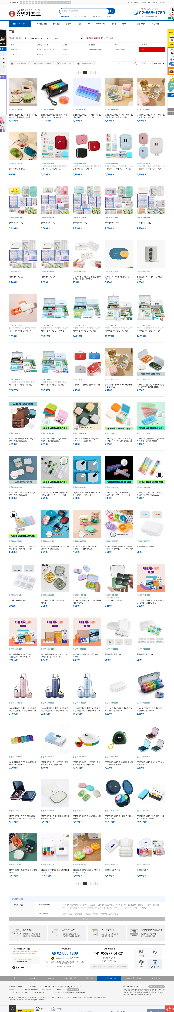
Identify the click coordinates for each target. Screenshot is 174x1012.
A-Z (63, 2)
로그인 (130, 2)
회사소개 (17, 978)
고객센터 (162, 2)
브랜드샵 (155, 24)
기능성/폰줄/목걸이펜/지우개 (113, 908)
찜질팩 (13, 54)
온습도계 (40, 54)
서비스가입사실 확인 (156, 986)
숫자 (68, 2)
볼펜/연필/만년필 (44, 905)
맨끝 (97, 72)
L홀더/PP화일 (67, 914)
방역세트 (14, 49)
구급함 (65, 45)
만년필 (65, 908)
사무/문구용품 (17, 905)
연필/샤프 (128, 908)
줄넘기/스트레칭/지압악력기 (46, 49)
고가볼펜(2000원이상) (106, 905)
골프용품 (56, 24)
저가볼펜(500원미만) (70, 905)
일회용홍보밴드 (120, 49)
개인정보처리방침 (69, 978)
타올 (93, 16)
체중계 (65, 49)
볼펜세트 (156, 905)
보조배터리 (100, 24)
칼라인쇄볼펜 (74, 908)
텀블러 (68, 24)
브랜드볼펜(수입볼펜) (135, 905)
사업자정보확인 (73, 989)
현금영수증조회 (121, 967)
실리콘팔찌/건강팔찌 (96, 49)
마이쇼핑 (155, 2)
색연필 (144, 908)
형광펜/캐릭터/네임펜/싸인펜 (91, 908)
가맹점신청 (156, 978)
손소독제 (143, 45)
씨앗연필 (137, 908)
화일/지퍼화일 (43, 914)
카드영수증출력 (109, 967)
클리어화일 (78, 914)
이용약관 (51, 978)
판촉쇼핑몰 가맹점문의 (134, 978)
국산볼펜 (148, 905)
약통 (88, 38)
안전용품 (92, 45)
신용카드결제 (96, 967)
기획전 (113, 24)
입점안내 (89, 978)
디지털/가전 (42, 24)
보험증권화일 (113, 914)
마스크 (117, 45)
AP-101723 (101, 16)
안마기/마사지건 (42, 45)
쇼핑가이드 (34, 978)
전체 (12, 45)
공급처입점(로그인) (109, 978)
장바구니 (146, 2)
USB (88, 24)
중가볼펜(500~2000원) (88, 905)
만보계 (65, 54)
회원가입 (137, 2)
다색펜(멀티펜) (121, 905)
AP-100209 (84, 16)
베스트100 (126, 24)
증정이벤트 (141, 24)
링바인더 (104, 914)
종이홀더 (96, 914)
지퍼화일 (87, 914)
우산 (75, 16)
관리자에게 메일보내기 (23, 959)
